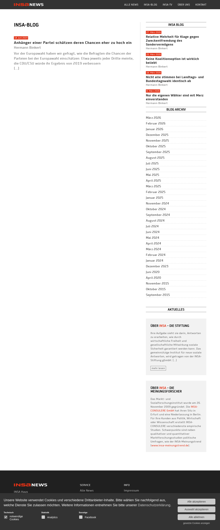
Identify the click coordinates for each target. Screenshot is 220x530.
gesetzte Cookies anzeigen (196, 523)
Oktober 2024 (156, 209)
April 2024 (153, 243)
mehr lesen (158, 368)
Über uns (184, 4)
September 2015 (158, 295)
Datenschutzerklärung (154, 505)
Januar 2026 (154, 129)
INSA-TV (167, 4)
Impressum (131, 490)
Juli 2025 (152, 163)
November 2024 (157, 203)
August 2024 (155, 220)
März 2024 (153, 249)
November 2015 (157, 283)
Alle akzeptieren (196, 501)
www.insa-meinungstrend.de (169, 445)
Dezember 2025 (157, 135)
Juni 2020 (153, 272)
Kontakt (200, 4)
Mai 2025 (152, 175)
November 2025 (157, 140)
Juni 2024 (153, 232)
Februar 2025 (155, 192)
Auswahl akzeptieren (196, 509)
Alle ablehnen (196, 517)
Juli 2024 (152, 226)
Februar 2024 (155, 255)
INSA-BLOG (150, 4)
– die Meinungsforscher (166, 389)
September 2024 (158, 215)
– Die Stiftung (174, 326)
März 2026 (153, 117)
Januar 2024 (154, 260)
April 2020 (153, 277)
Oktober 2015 (156, 289)
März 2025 (153, 186)
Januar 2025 (154, 197)
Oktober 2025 (156, 146)
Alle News (131, 4)
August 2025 (155, 157)
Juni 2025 (153, 169)
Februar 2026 (155, 123)
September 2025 (158, 152)
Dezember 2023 (157, 266)
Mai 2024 (152, 237)
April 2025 (153, 180)
